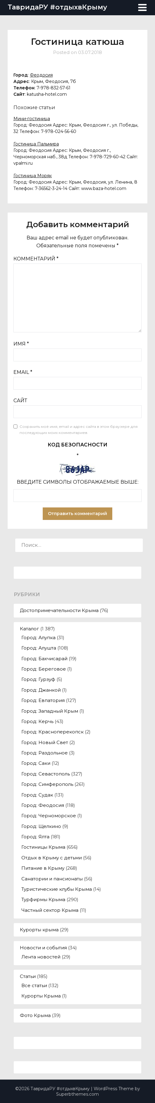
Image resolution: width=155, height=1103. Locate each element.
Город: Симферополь (47, 784)
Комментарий (36, 259)
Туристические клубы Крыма (56, 889)
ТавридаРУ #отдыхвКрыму (57, 7)
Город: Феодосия (42, 805)
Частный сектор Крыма (49, 910)
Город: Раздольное (44, 753)
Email (22, 372)
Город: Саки (35, 763)
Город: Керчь (37, 721)
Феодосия (41, 75)
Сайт (20, 400)
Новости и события (43, 948)
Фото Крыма (35, 1015)
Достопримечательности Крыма (59, 610)
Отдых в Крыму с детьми (51, 858)
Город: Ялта (35, 837)
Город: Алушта (38, 648)
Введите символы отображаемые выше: (78, 482)
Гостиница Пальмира (36, 144)
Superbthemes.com (77, 1094)
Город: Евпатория (43, 700)
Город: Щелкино (41, 826)
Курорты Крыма (41, 996)
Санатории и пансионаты (52, 879)
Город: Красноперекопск (52, 732)
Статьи (28, 976)
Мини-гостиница (31, 118)
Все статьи (34, 985)
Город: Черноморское (48, 815)
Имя (21, 344)
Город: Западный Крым (49, 711)
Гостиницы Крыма (43, 847)
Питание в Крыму (42, 868)
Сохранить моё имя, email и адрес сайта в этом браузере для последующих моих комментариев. (79, 429)
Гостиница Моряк (32, 175)
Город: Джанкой (41, 690)
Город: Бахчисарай (44, 658)
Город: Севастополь (45, 774)
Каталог (29, 629)
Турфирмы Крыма (43, 899)
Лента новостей (40, 957)
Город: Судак (37, 795)
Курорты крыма (39, 930)
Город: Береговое (43, 669)
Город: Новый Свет (44, 742)
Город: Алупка (38, 637)
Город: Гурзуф (38, 679)
